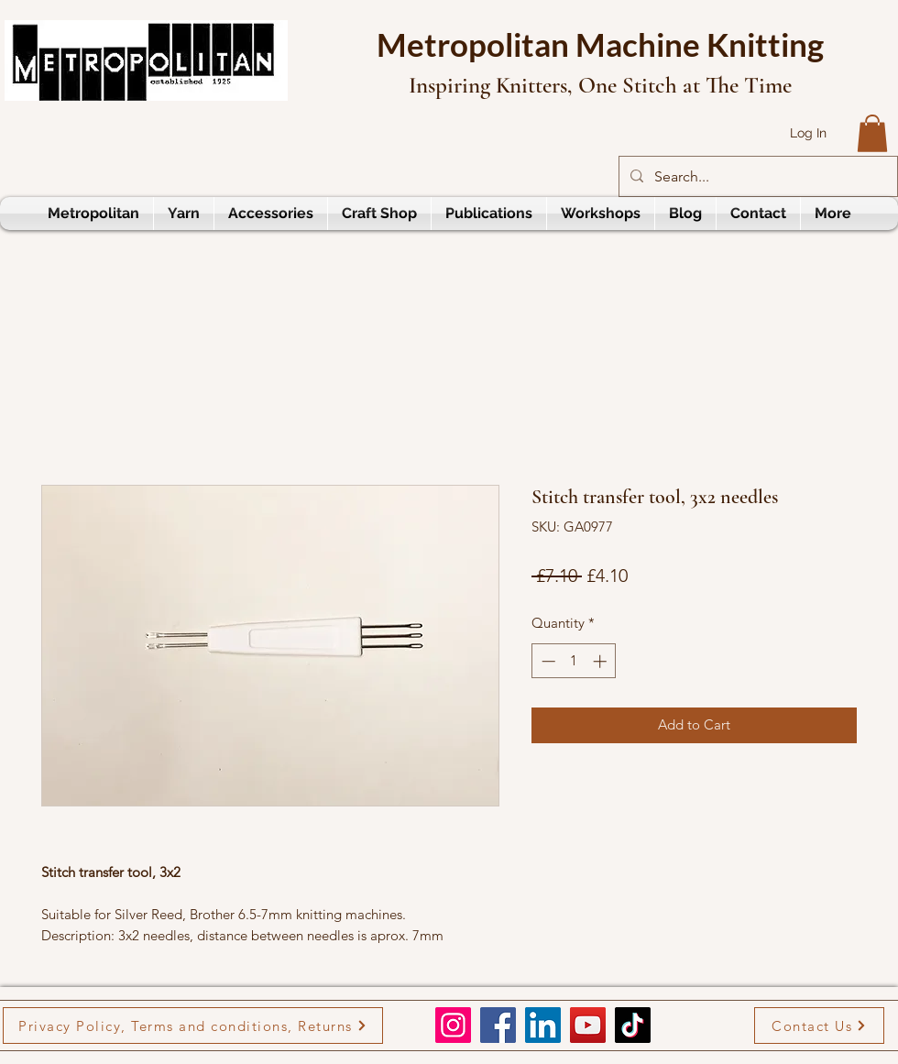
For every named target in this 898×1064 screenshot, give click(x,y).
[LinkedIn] (543, 1025)
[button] (872, 133)
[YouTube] (588, 1025)
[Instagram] (453, 1025)
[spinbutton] (574, 661)
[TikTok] (633, 1025)
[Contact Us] (819, 1025)
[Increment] (601, 661)
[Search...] (756, 177)
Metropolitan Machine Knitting (600, 44)
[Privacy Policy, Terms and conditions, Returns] (193, 1025)
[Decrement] (546, 661)
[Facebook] (498, 1025)
